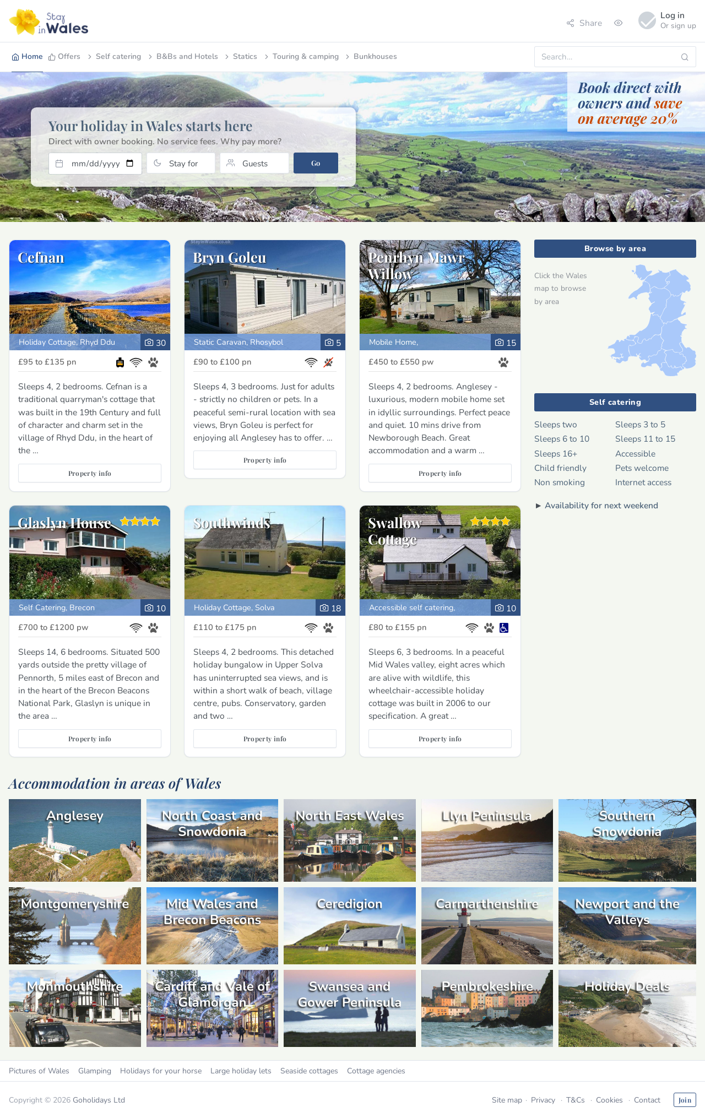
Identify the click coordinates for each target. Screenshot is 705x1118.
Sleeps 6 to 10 (561, 438)
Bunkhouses (370, 56)
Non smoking (559, 482)
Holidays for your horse (161, 1071)
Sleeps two (555, 424)
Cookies (609, 1100)
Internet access (643, 482)
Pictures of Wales (39, 1071)
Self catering (113, 56)
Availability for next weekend (601, 505)
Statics (240, 56)
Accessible (635, 453)
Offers (64, 56)
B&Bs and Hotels (182, 56)
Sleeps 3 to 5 (640, 424)
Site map (507, 1100)
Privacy (543, 1100)
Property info (90, 473)
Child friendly (560, 468)
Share (584, 23)
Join (685, 1099)
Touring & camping (301, 56)
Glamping (94, 1071)
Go (316, 162)
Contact (647, 1100)
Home (27, 56)
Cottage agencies (376, 1071)
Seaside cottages (309, 1071)
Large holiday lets (241, 1071)
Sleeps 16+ (555, 453)
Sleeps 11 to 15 (645, 438)
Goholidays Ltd (99, 1100)
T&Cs (575, 1100)
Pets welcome (642, 468)
